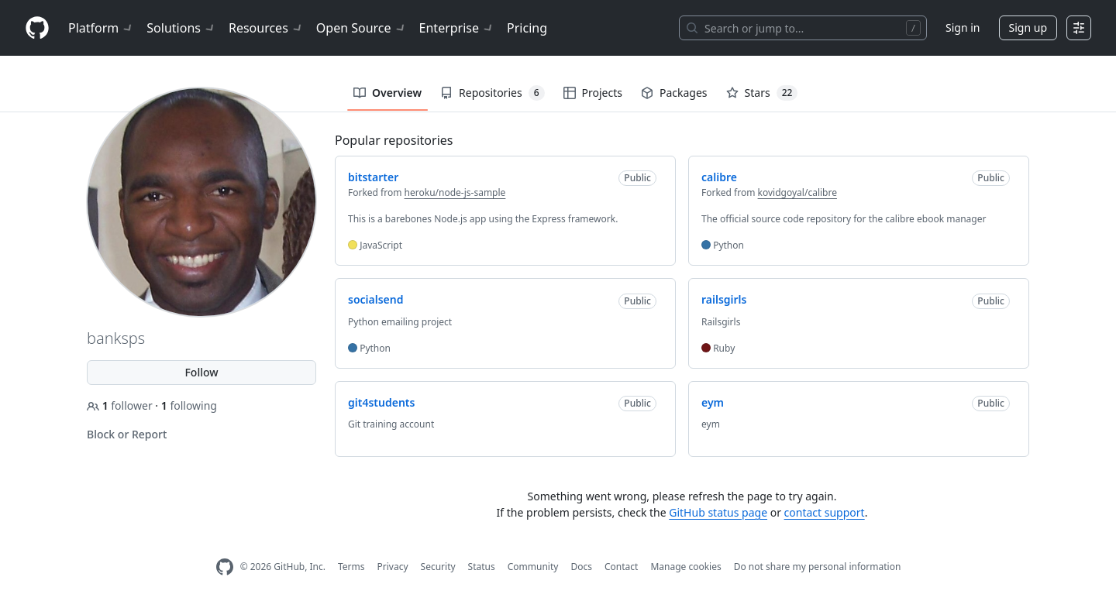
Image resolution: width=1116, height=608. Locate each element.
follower (121, 405)
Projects (592, 92)
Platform (101, 27)
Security (438, 566)
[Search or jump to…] (803, 28)
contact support (824, 512)
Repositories (492, 93)
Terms (351, 566)
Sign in (963, 27)
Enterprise (456, 27)
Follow (201, 372)
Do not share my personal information (817, 566)
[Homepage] (37, 28)
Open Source (361, 27)
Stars (762, 93)
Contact (621, 566)
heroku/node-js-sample (455, 192)
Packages (674, 92)
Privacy (392, 566)
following (189, 405)
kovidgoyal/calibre (797, 192)
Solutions (181, 27)
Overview (387, 92)
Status (481, 566)
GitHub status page (718, 512)
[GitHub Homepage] (224, 567)
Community (533, 566)
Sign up (1028, 27)
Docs (581, 566)
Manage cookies (685, 566)
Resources (266, 27)
